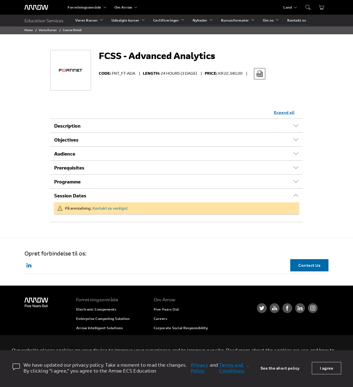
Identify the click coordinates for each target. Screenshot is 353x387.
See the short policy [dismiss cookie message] (280, 368)
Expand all (284, 112)
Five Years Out (166, 309)
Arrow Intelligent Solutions (99, 328)
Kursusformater (235, 20)
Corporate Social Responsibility (181, 328)
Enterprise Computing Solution (103, 318)
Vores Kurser (86, 20)
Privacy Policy (199, 368)
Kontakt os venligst (110, 208)
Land (287, 7)
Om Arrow (123, 7)
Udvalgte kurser (125, 20)
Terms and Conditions (231, 368)
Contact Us (309, 265)
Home (29, 30)
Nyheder (200, 20)
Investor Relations (169, 337)
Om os (268, 20)
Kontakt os (296, 20)
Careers (160, 318)
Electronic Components (96, 309)
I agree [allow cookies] (326, 368)
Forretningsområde (84, 7)
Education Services (44, 21)
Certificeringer (166, 20)
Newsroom (163, 346)
